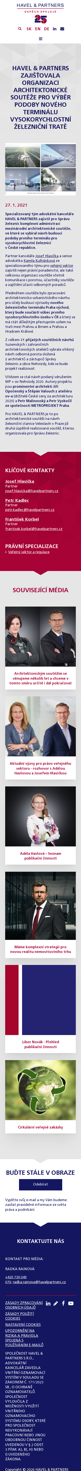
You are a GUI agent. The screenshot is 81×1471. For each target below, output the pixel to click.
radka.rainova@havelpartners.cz (39, 1282)
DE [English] (46, 29)
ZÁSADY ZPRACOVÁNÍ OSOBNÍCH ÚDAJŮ (24, 1305)
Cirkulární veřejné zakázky (40, 1127)
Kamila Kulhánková (39, 261)
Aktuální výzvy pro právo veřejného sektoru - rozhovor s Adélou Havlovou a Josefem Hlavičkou (40, 768)
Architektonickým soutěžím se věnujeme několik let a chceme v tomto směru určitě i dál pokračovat (40, 678)
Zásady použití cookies (19, 1316)
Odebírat (40, 1184)
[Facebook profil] (64, 1303)
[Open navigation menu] (40, 39)
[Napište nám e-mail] (62, 29)
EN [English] (37, 29)
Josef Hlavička (47, 256)
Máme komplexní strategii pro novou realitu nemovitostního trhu (40, 950)
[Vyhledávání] (20, 28)
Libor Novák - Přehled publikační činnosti (40, 1045)
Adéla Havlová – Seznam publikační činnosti (40, 856)
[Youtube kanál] (72, 1303)
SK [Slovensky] (29, 29)
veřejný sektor (61, 266)
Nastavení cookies (23, 1325)
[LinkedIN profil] (55, 29)
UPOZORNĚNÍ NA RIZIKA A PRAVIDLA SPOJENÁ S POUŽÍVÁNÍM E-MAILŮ (24, 1338)
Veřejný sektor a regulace (28, 552)
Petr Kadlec (17, 501)
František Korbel (22, 519)
